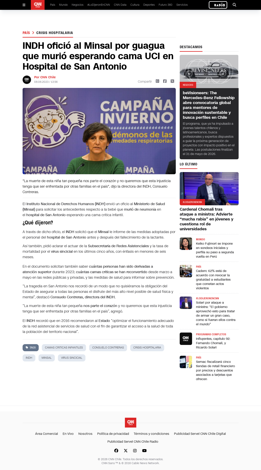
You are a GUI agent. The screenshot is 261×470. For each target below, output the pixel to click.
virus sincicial (71, 358)
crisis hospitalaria (54, 32)
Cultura (134, 5)
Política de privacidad (113, 433)
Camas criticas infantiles (64, 347)
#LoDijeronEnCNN (98, 5)
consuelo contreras (108, 347)
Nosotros (85, 433)
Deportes (149, 5)
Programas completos (211, 334)
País (52, 5)
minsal (47, 358)
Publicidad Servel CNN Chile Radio (132, 441)
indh (29, 358)
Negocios (77, 5)
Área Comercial (46, 433)
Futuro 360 (165, 5)
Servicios (182, 5)
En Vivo (68, 433)
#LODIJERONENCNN (207, 298)
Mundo (63, 5)
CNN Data (120, 5)
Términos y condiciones (151, 433)
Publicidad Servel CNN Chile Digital (200, 433)
